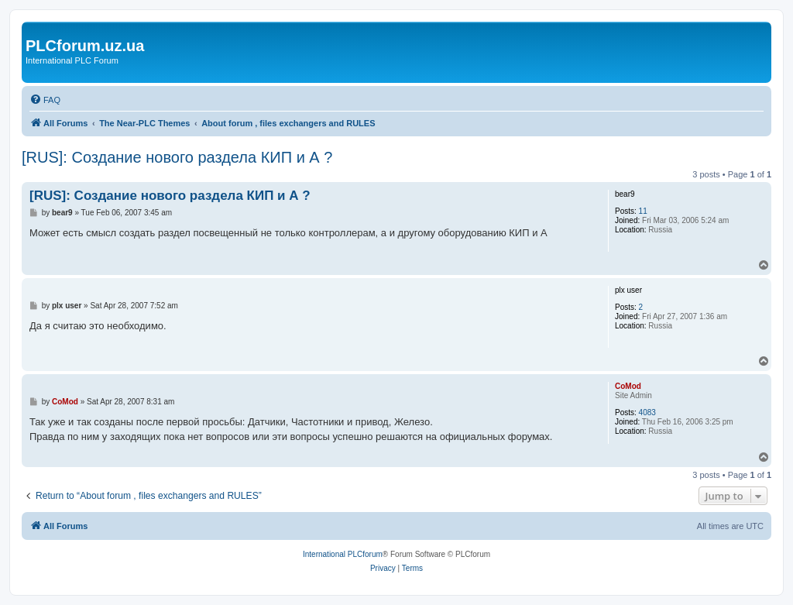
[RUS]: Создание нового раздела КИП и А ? (177, 157)
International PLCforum (343, 554)
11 (643, 211)
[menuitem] (44, 100)
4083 (647, 412)
